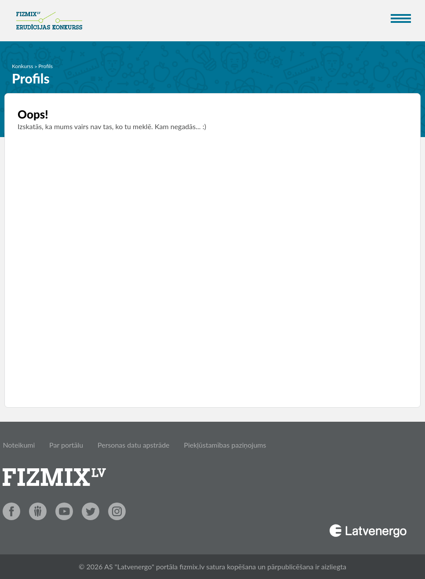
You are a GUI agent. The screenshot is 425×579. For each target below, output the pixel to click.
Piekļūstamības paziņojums (225, 445)
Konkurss (22, 66)
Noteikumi (19, 445)
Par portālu (66, 445)
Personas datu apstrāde (134, 445)
